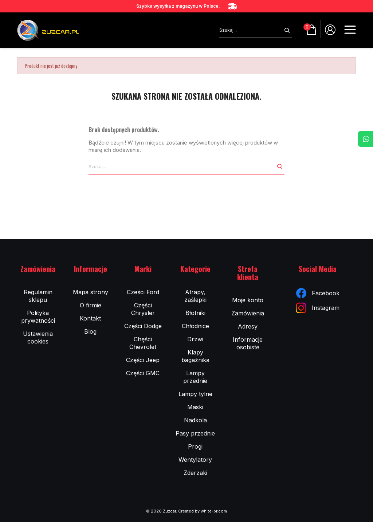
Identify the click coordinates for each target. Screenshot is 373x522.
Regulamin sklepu (38, 295)
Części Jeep (143, 360)
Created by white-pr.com (202, 511)
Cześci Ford (143, 292)
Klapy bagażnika (195, 356)
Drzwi (195, 339)
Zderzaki (195, 472)
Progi (195, 446)
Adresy (248, 326)
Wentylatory (195, 459)
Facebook (317, 293)
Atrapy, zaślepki (195, 295)
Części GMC (143, 373)
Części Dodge (143, 326)
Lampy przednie (195, 376)
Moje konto (247, 300)
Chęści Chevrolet (142, 342)
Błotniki (195, 312)
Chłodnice (195, 326)
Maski (195, 407)
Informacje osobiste (248, 343)
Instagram (317, 308)
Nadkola (195, 420)
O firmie (90, 305)
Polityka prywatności (38, 316)
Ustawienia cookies (38, 337)
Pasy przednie (195, 433)
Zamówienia (247, 313)
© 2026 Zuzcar (161, 511)
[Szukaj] (250, 30)
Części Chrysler (143, 309)
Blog (90, 331)
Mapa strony (90, 292)
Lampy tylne (195, 394)
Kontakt (90, 318)
